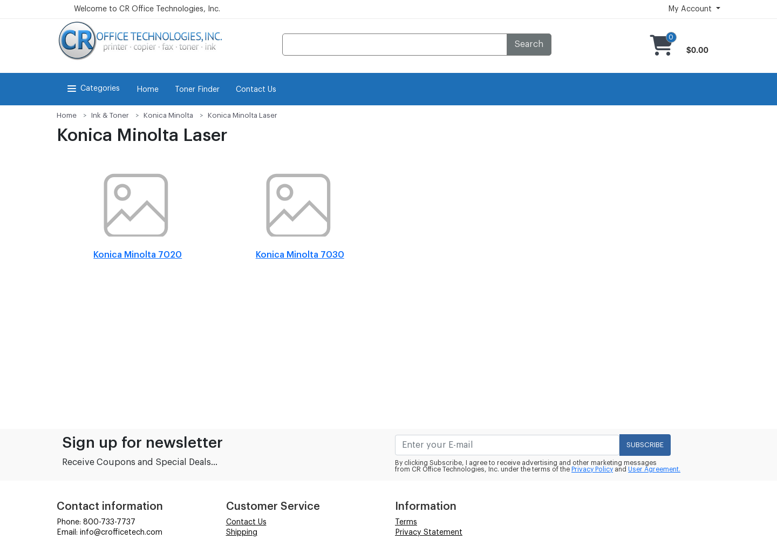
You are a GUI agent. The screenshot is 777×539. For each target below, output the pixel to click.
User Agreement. (654, 469)
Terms (406, 522)
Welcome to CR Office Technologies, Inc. (147, 9)
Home (148, 89)
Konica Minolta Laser (242, 115)
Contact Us (256, 89)
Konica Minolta (168, 115)
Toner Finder (197, 89)
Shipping (241, 532)
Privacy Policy (592, 469)
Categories (92, 88)
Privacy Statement (428, 532)
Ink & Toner (110, 115)
